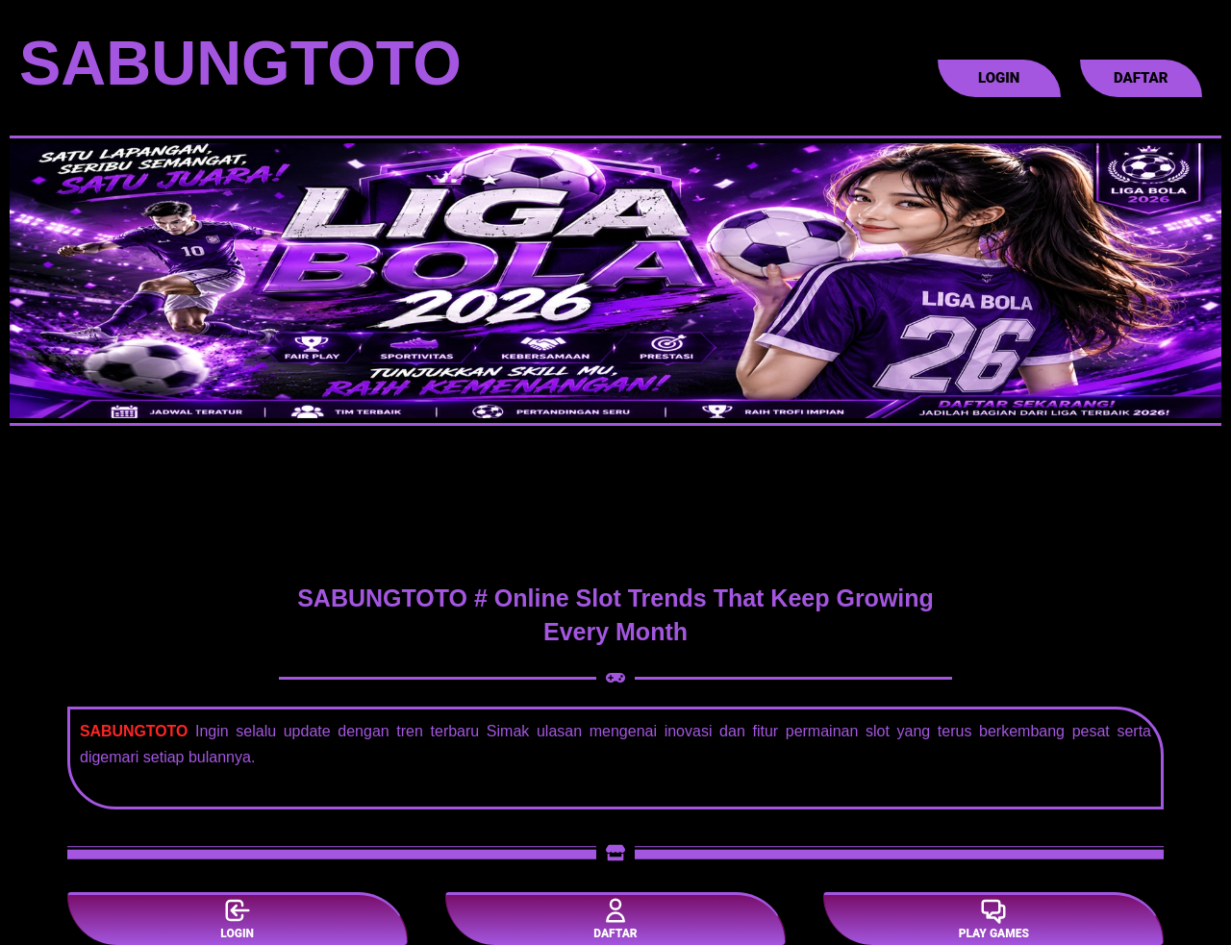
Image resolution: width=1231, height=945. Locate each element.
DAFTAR (615, 918)
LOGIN (237, 918)
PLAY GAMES (994, 918)
